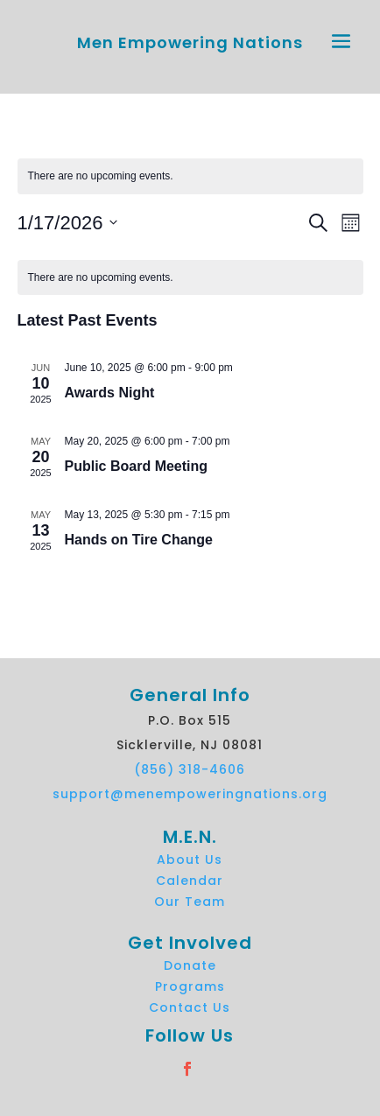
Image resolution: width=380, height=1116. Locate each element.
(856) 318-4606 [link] (189, 769)
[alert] (190, 176)
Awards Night (110, 392)
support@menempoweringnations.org (190, 794)
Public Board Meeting (136, 466)
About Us (189, 859)
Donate (190, 965)
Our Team (189, 901)
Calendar (189, 880)
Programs (190, 986)
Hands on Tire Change (139, 539)
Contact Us (189, 1007)
